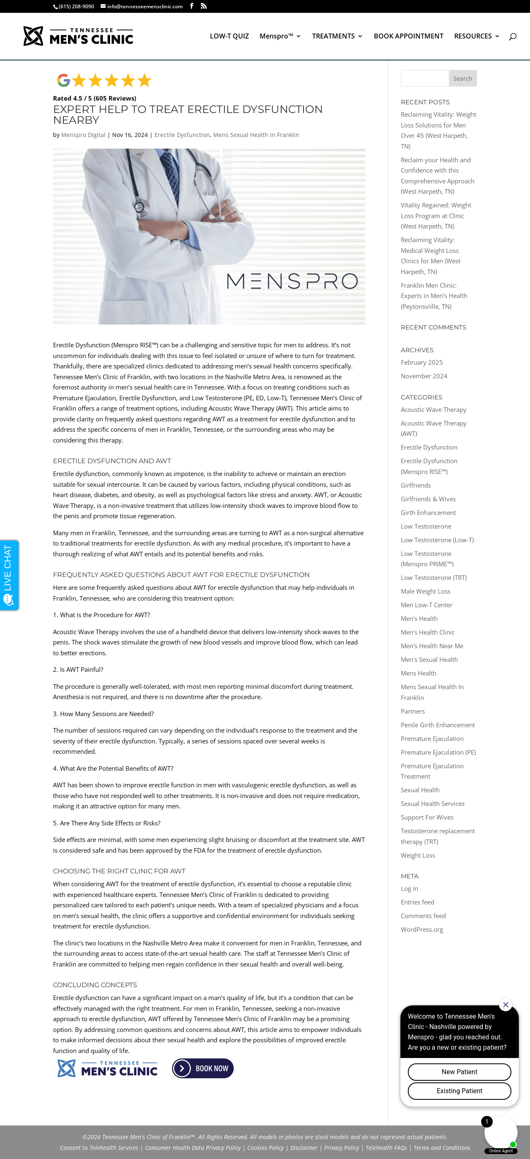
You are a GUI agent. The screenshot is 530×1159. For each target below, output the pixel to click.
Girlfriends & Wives (428, 499)
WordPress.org (422, 929)
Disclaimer (304, 1148)
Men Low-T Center (427, 605)
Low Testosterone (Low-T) (437, 540)
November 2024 (424, 376)
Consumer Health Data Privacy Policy (193, 1148)
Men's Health (419, 618)
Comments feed (423, 915)
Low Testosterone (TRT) (434, 577)
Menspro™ (276, 37)
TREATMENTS (333, 37)
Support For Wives (427, 817)
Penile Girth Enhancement (438, 725)
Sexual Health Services (433, 803)
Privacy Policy (341, 1148)
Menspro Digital (83, 135)
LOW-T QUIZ (229, 37)
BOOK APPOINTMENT (408, 37)
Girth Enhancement (428, 512)
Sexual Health (420, 790)
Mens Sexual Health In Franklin (256, 135)
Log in (409, 888)
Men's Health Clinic (428, 632)
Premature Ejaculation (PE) (438, 752)
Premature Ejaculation (432, 738)
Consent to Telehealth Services (99, 1148)
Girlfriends (416, 485)
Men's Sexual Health (429, 659)
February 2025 (422, 362)
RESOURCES (473, 37)
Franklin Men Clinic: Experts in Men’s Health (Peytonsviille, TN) (434, 295)
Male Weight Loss (425, 591)
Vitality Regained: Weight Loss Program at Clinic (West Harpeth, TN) (436, 215)
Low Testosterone (426, 526)
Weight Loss (418, 855)
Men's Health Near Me (432, 646)
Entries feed (417, 902)
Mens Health (418, 673)
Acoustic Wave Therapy (434, 409)
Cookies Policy (265, 1148)
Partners (413, 711)
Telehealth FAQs (386, 1148)
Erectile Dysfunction (182, 135)
